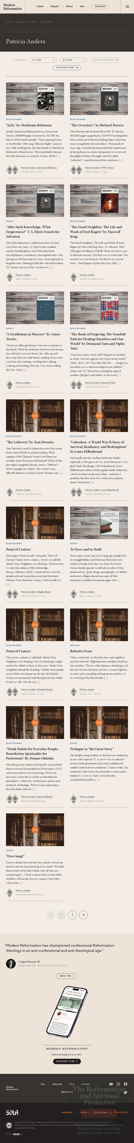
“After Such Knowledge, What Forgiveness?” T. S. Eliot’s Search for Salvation (33, 231)
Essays (10, 221)
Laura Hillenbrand (110, 490)
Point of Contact (18, 549)
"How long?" (15, 856)
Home (8, 22)
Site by (14, 1134)
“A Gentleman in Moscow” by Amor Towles (33, 337)
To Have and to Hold (85, 549)
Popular (55, 6)
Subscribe (100, 7)
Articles (75, 646)
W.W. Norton (107, 168)
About (69, 6)
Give (82, 6)
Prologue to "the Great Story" (92, 749)
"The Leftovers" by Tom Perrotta (30, 442)
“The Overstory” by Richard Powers (96, 125)
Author (33, 22)
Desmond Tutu (108, 383)
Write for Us (67, 1092)
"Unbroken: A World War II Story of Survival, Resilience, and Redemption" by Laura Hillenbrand (98, 447)
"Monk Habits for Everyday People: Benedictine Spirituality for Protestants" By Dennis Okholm (32, 753)
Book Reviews (14, 119)
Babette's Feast (81, 651)
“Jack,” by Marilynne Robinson (29, 125)
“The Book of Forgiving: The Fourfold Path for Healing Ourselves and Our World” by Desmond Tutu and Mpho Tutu (98, 341)
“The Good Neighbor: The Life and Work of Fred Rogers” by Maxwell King (96, 231)
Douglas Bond (43, 592)
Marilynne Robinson (47, 168)
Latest (40, 6)
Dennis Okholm (45, 797)
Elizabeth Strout (44, 690)
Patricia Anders (28, 168)
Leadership (66, 1112)
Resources (20, 22)
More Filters (68, 68)
